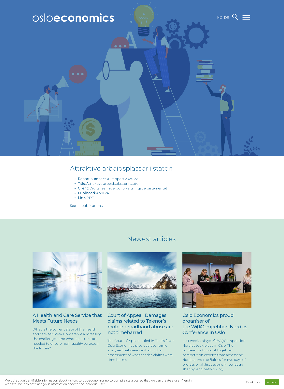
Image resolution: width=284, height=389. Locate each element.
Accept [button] (272, 382)
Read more (253, 382)
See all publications (86, 206)
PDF (90, 198)
